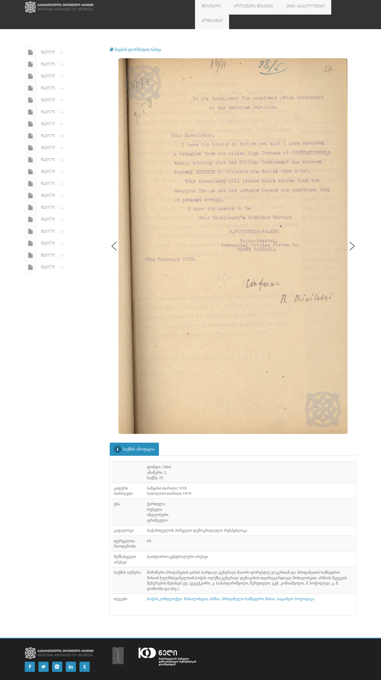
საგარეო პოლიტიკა (295, 584)
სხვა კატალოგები (291, 7)
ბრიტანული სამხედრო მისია (248, 584)
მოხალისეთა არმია (202, 584)
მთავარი (208, 7)
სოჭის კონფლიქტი (164, 584)
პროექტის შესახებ (245, 7)
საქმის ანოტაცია (134, 434)
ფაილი (45, 38)
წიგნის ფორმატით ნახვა (135, 35)
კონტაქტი (328, 7)
